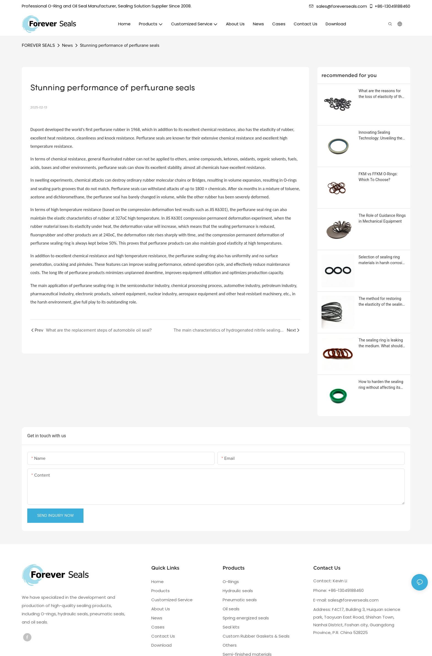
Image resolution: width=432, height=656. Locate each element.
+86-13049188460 (389, 6)
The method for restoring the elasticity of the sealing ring (381, 301)
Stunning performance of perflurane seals (119, 45)
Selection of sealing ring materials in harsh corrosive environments (382, 260)
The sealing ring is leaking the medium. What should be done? (381, 343)
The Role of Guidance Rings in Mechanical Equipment (382, 218)
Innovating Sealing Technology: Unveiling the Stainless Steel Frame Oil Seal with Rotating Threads (381, 135)
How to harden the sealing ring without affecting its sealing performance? (381, 384)
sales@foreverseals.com (338, 6)
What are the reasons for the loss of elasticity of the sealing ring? (381, 94)
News (67, 45)
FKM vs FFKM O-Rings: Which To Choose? (378, 177)
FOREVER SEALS (38, 45)
